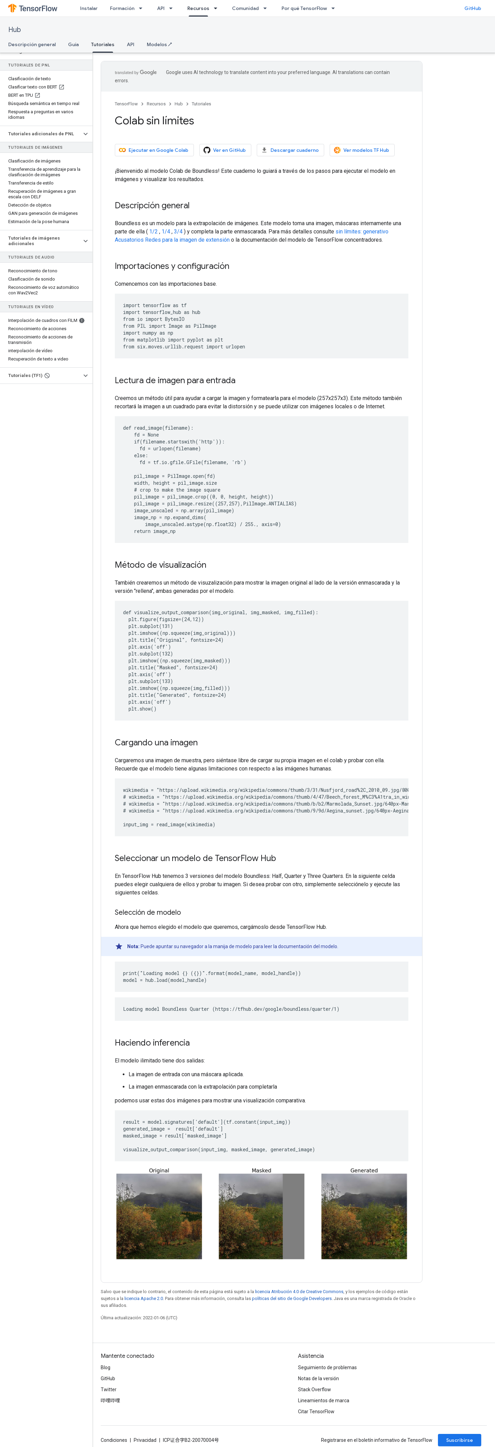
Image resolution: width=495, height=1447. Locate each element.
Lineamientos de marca (323, 1400)
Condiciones (114, 1440)
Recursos (156, 103)
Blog (105, 1367)
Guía (73, 44)
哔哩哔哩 (110, 1400)
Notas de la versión (318, 1378)
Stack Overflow (314, 1389)
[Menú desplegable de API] (173, 8)
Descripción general (32, 44)
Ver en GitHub (225, 150)
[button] (40, 134)
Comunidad (245, 8)
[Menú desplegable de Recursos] (217, 8)
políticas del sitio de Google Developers (292, 1298)
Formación (122, 8)
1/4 (166, 231)
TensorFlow (126, 103)
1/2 (153, 231)
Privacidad (145, 1440)
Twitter (109, 1389)
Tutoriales (201, 103)
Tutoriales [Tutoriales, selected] (102, 44)
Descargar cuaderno (290, 150)
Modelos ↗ (159, 44)
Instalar (89, 8)
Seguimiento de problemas (327, 1367)
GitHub (472, 8)
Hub (14, 29)
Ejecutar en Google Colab (153, 150)
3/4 (178, 231)
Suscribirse (459, 1440)
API (161, 8)
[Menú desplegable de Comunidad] (267, 8)
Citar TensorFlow (316, 1411)
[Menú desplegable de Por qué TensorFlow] (335, 8)
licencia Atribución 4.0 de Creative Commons (299, 1291)
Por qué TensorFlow (304, 8)
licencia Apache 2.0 (143, 1298)
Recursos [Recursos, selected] (198, 8)
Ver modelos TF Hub (361, 150)
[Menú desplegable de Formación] (142, 8)
